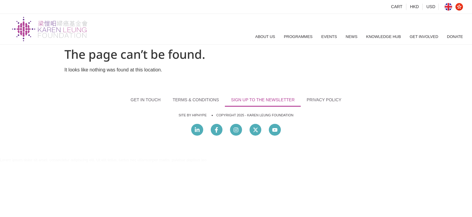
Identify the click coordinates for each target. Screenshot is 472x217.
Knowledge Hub (383, 36)
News (351, 36)
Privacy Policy (324, 99)
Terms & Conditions (195, 99)
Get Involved (424, 36)
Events (329, 36)
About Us (265, 36)
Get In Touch (146, 99)
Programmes (298, 36)
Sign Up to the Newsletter (262, 99)
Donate (455, 36)
